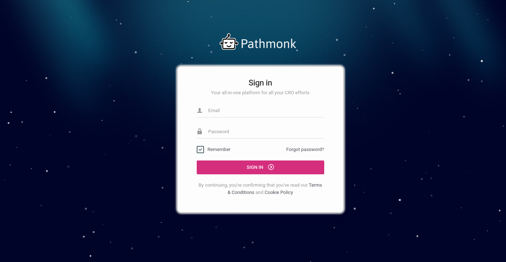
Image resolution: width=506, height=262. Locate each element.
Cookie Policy (278, 192)
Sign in (260, 167)
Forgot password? (305, 149)
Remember (219, 149)
